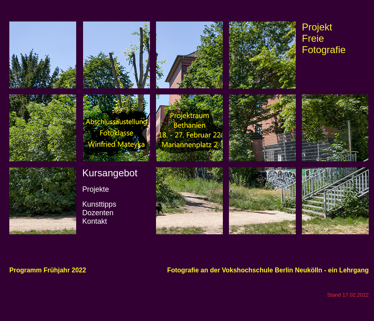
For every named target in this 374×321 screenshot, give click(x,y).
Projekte (95, 189)
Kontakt (94, 221)
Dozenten (97, 213)
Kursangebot (109, 172)
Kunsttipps (99, 204)
